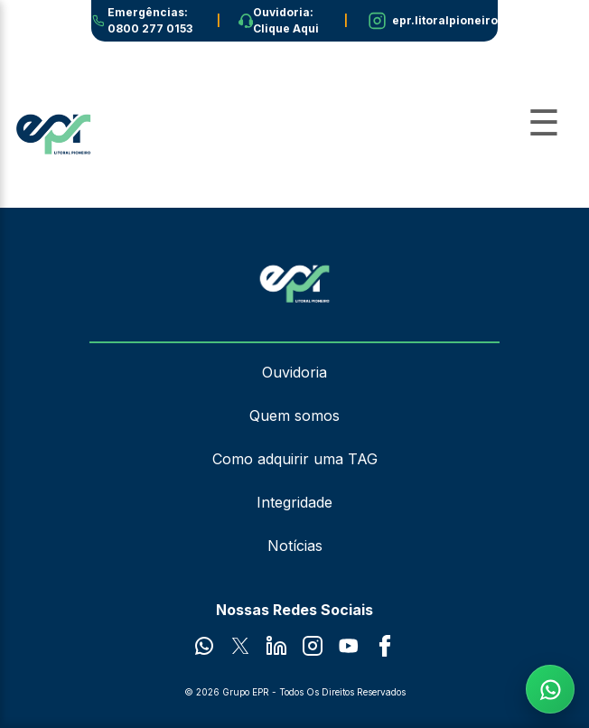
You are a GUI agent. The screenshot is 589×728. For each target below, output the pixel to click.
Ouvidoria (294, 372)
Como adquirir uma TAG (295, 459)
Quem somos (294, 415)
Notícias (295, 546)
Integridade (294, 502)
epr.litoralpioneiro (445, 20)
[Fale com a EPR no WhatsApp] (550, 689)
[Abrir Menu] (544, 123)
